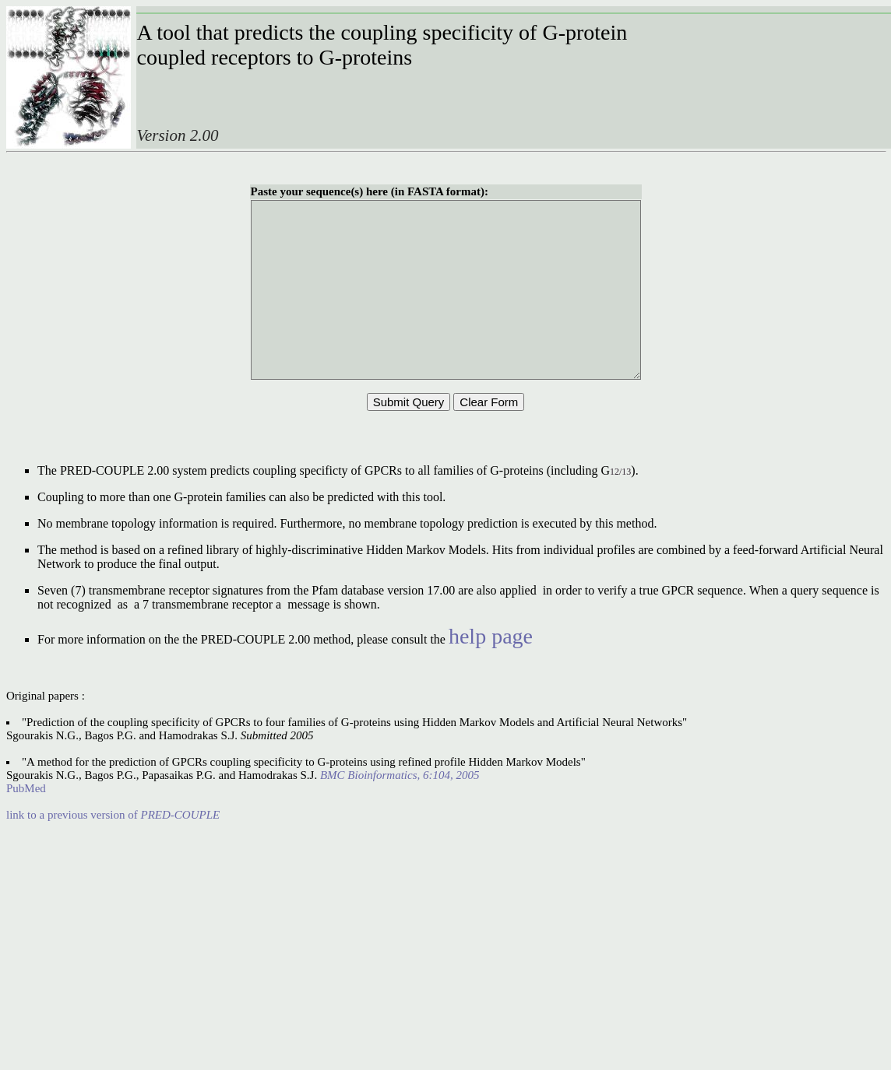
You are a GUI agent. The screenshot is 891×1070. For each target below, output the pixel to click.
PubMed (26, 823)
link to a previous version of (113, 850)
